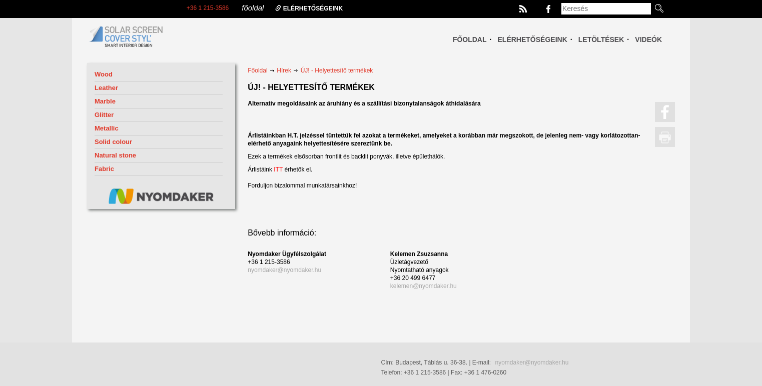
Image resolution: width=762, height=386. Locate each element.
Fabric (104, 168)
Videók (648, 40)
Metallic (107, 128)
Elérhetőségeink (532, 40)
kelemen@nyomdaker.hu (423, 286)
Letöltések (601, 40)
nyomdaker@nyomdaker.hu (284, 270)
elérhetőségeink (309, 8)
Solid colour (113, 142)
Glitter (104, 114)
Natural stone (115, 155)
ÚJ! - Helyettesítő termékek (337, 70)
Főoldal (470, 40)
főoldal (253, 8)
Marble (105, 101)
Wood (104, 74)
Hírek (284, 70)
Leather (106, 88)
